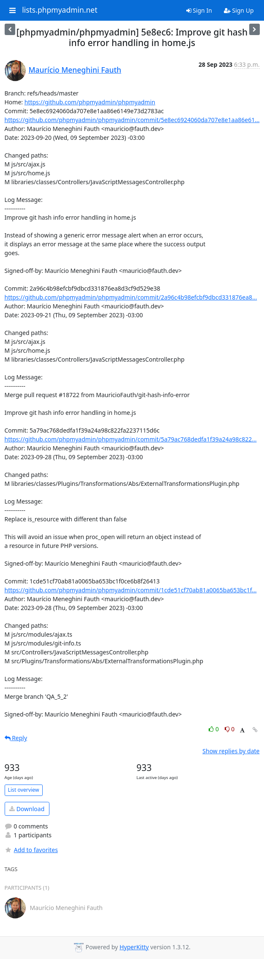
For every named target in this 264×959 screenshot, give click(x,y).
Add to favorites (31, 850)
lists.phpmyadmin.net (59, 10)
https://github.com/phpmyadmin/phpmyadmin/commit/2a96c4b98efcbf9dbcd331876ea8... (131, 297)
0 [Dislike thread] (230, 729)
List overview (23, 789)
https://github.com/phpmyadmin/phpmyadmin (89, 102)
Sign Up (239, 10)
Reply (16, 738)
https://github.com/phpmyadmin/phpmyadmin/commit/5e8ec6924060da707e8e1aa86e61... (132, 120)
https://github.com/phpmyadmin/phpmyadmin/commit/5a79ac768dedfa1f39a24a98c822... (131, 439)
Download (26, 809)
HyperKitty (134, 947)
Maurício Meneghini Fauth (75, 70)
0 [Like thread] (214, 729)
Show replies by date (230, 751)
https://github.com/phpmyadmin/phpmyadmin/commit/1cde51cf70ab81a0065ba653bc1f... (131, 590)
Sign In (199, 10)
